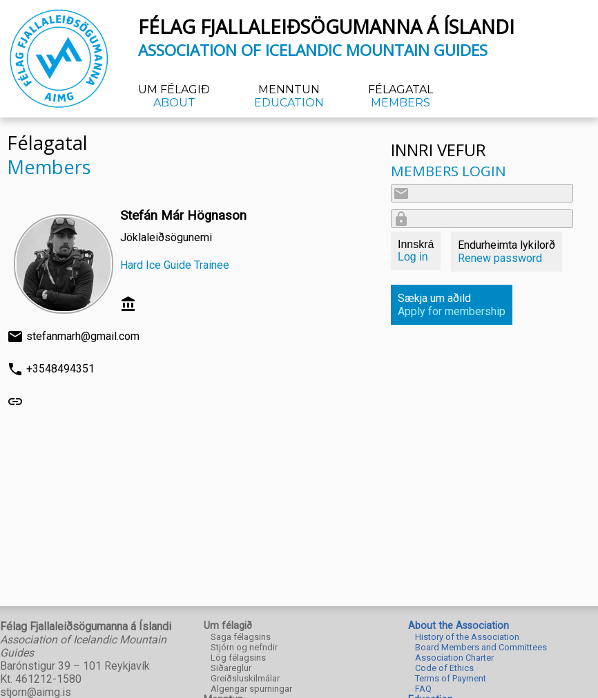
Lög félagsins (238, 657)
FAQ (423, 688)
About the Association (458, 626)
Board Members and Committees (481, 647)
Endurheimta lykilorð (506, 251)
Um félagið (174, 96)
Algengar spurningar (251, 688)
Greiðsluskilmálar (245, 678)
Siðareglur (231, 668)
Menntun (289, 96)
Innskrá (416, 250)
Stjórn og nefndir (244, 647)
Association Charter (454, 657)
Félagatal (400, 96)
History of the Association (467, 637)
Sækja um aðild (451, 305)
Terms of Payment (450, 678)
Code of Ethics (444, 668)
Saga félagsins (241, 637)
